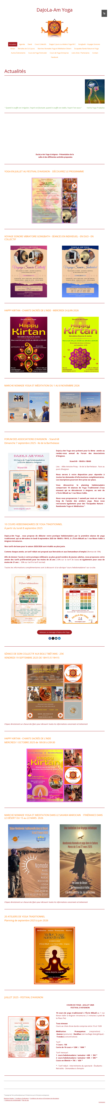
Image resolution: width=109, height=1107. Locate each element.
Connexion (102, 1102)
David (30, 44)
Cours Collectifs (40, 44)
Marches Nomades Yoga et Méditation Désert (54, 49)
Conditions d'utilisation (22, 1098)
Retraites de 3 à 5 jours (26, 49)
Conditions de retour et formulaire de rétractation (44, 1098)
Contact (95, 53)
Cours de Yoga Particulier (37, 53)
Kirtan (12, 49)
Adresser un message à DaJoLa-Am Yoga (54, 632)
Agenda (22, 44)
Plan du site (25, 1100)
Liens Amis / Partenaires (80, 53)
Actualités (12, 44)
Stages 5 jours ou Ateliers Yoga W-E (62, 44)
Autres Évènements (18, 53)
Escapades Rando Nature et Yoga (86, 49)
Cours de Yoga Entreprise (59, 53)
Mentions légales (9, 1098)
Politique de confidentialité (13, 1100)
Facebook (54, 57)
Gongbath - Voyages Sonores (89, 44)
